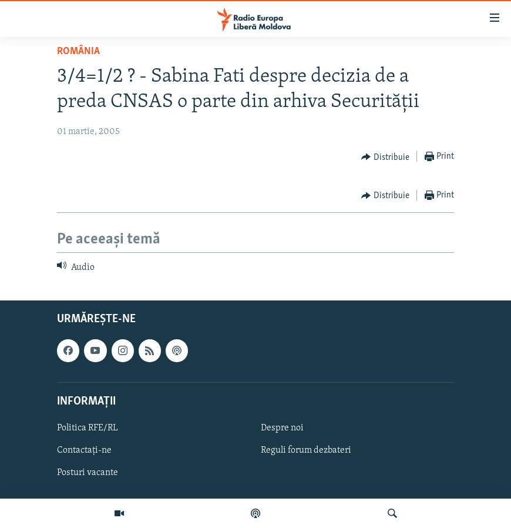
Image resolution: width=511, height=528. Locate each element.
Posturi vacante (87, 472)
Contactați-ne (84, 450)
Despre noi (282, 428)
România (78, 51)
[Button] (385, 157)
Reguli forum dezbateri (306, 450)
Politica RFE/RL (87, 428)
